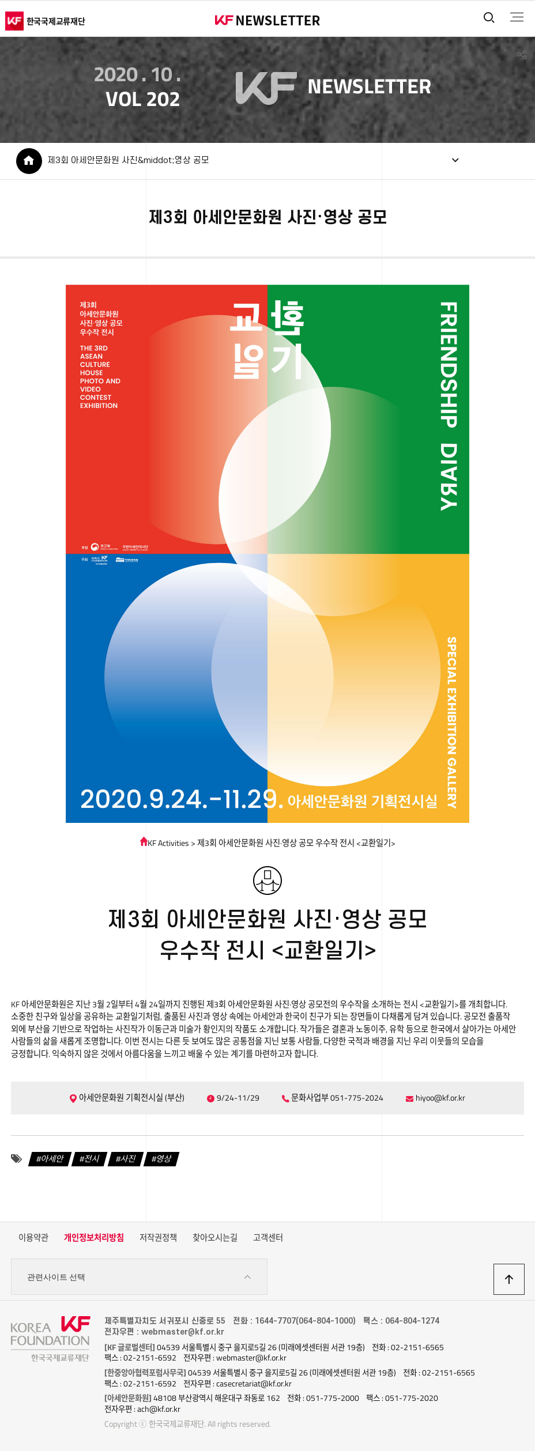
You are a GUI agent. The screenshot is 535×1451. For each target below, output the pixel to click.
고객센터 (268, 1237)
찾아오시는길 (215, 1237)
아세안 (52, 1159)
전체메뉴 (516, 17)
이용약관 (33, 1237)
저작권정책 (158, 1237)
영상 (164, 1159)
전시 (91, 1159)
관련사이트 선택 (139, 1277)
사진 (128, 1159)
